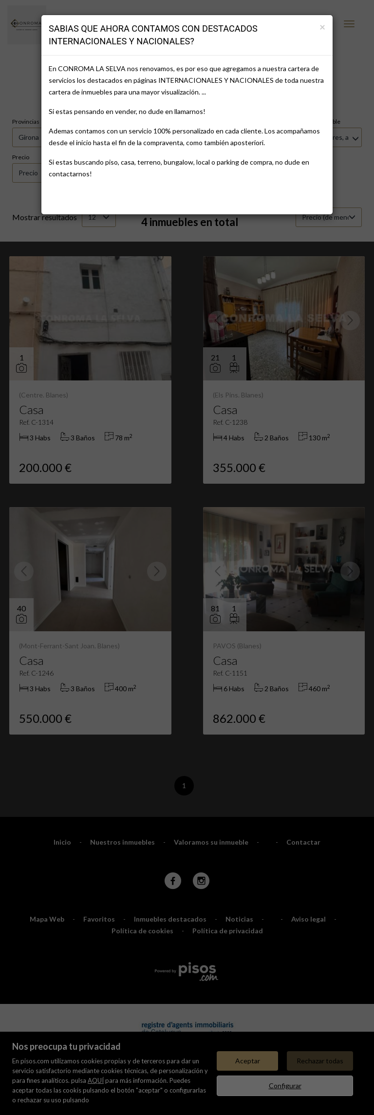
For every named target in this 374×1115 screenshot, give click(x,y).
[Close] (322, 26)
